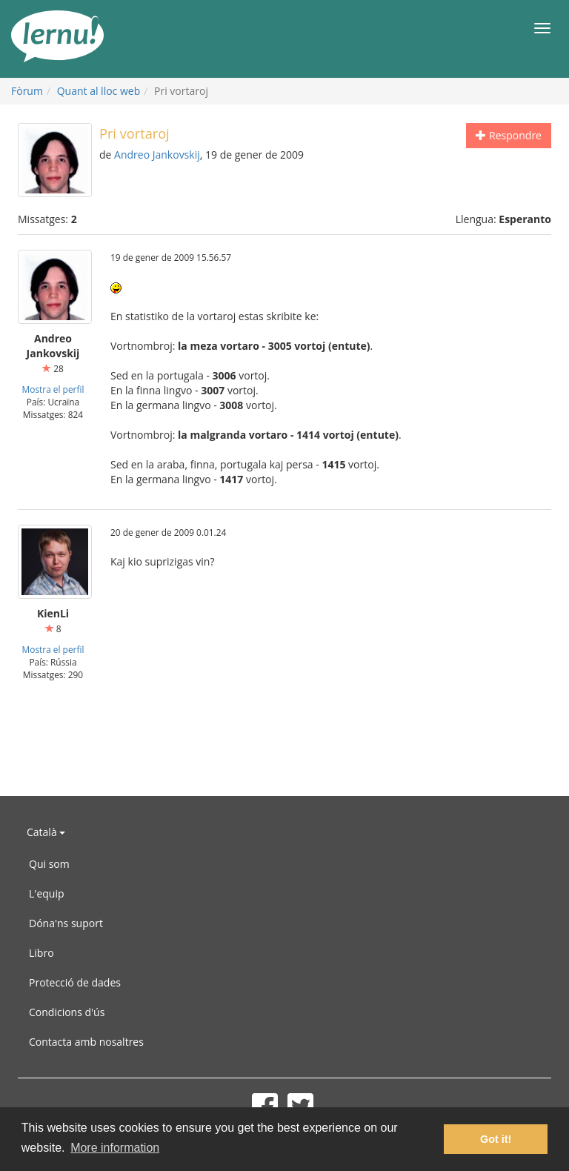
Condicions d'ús (66, 1012)
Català (46, 832)
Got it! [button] (495, 1139)
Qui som (49, 864)
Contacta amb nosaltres (86, 1042)
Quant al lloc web (99, 91)
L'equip (46, 893)
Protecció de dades (75, 982)
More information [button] (114, 1147)
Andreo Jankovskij (157, 154)
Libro (41, 953)
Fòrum (27, 91)
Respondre (509, 135)
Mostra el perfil (53, 389)
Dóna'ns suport (66, 923)
